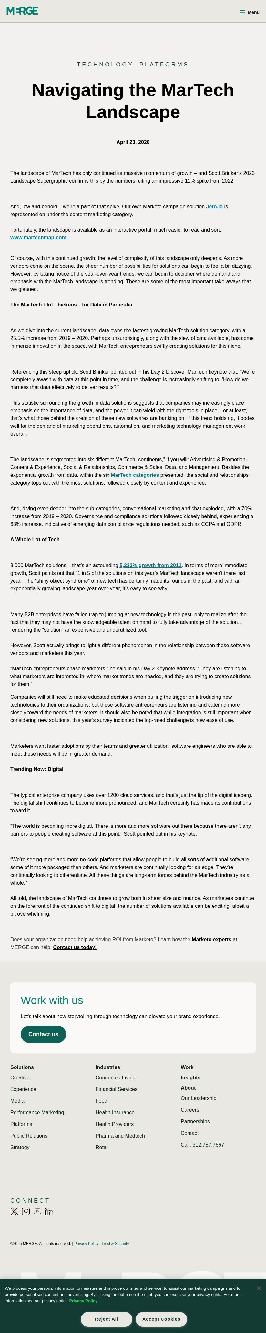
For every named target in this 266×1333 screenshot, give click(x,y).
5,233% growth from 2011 (151, 565)
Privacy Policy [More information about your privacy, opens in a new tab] (83, 1300)
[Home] (22, 10)
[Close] (259, 1288)
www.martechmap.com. (39, 237)
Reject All (106, 1319)
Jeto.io (214, 206)
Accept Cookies (161, 1319)
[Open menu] (250, 12)
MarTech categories (135, 475)
